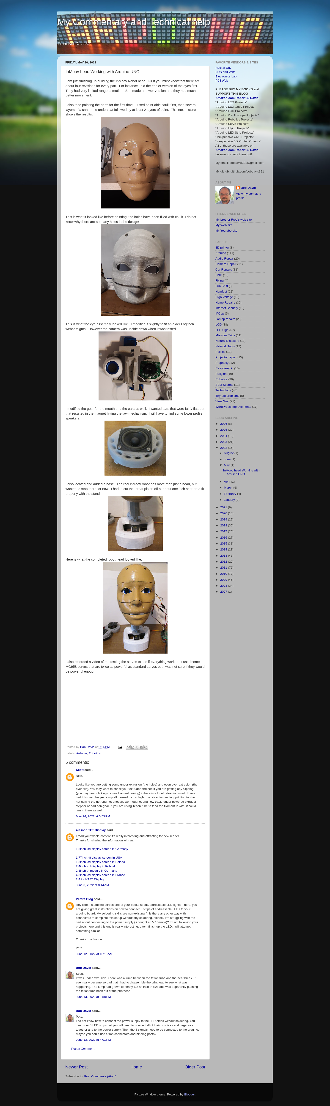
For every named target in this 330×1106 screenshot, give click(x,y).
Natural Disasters (227, 340)
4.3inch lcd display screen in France (100, 875)
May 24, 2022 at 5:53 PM (93, 816)
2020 (224, 513)
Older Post (195, 1067)
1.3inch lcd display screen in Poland (100, 862)
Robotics (95, 753)
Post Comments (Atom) (100, 1076)
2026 (224, 423)
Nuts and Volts (225, 72)
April (227, 481)
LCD (218, 324)
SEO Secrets (224, 384)
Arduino (81, 753)
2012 (224, 561)
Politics (220, 351)
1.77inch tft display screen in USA (99, 857)
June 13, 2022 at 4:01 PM (93, 1039)
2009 (224, 579)
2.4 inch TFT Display (90, 879)
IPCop (219, 313)
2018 (224, 525)
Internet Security (226, 308)
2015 (224, 543)
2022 (224, 447)
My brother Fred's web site (233, 219)
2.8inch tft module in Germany (96, 870)
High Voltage (224, 297)
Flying (219, 280)
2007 (224, 591)
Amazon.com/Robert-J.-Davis (236, 98)
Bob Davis (83, 967)
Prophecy (221, 362)
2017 (224, 531)
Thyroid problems (227, 395)
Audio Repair (224, 258)
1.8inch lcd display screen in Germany (102, 849)
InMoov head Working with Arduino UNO (241, 472)
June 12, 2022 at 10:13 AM (94, 954)
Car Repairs (223, 269)
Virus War (222, 401)
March (228, 487)
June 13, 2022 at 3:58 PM (93, 997)
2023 (224, 441)
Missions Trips (225, 335)
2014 (224, 549)
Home (136, 1067)
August (229, 453)
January (230, 499)
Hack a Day (223, 67)
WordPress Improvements (233, 406)
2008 (224, 585)
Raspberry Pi (224, 368)
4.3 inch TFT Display (91, 830)
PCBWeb (221, 80)
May (227, 465)
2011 (224, 567)
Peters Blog (84, 899)
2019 (224, 519)
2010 (224, 573)
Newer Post (76, 1067)
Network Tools (225, 346)
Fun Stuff (221, 286)
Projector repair (225, 357)
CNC (218, 275)
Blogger (189, 1094)
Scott (80, 770)
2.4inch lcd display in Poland (95, 866)
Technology (223, 390)
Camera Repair (225, 264)
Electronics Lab (225, 76)
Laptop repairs (225, 319)
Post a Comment (82, 1048)
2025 (224, 429)
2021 (224, 507)
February (230, 494)
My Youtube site (226, 230)
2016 (224, 537)
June (227, 459)
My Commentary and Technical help (133, 21)
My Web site (223, 225)
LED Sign (221, 330)
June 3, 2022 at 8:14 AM (92, 885)
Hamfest (221, 291)
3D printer (222, 247)
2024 (224, 436)
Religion (221, 373)
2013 (224, 555)
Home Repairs (225, 302)
